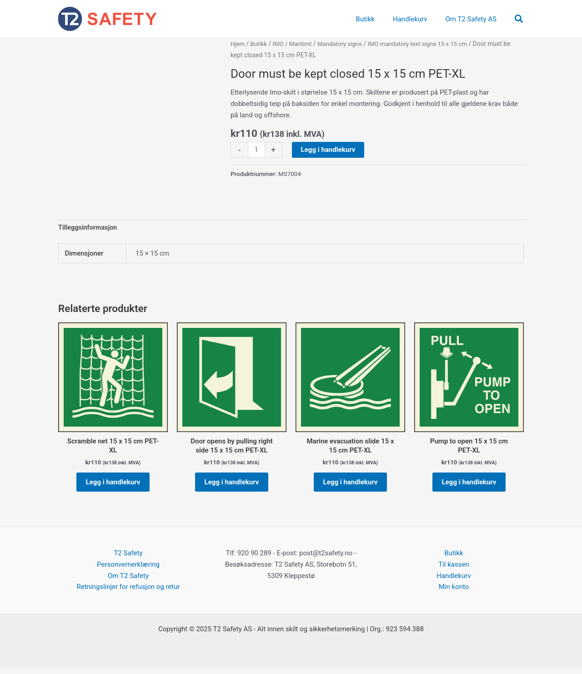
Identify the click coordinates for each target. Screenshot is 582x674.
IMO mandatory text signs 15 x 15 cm (425, 43)
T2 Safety (128, 558)
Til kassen (453, 569)
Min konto (454, 592)
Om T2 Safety (128, 581)
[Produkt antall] (257, 150)
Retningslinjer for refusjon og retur (128, 592)
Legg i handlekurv (328, 150)
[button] (519, 19)
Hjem (238, 43)
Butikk (259, 43)
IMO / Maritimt (294, 43)
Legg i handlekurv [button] (113, 485)
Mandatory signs (344, 43)
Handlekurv (453, 581)
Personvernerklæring (128, 569)
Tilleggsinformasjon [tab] (89, 228)
